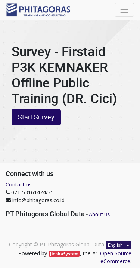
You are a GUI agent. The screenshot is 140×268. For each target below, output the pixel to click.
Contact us (19, 184)
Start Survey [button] (36, 117)
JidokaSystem (64, 253)
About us (99, 214)
